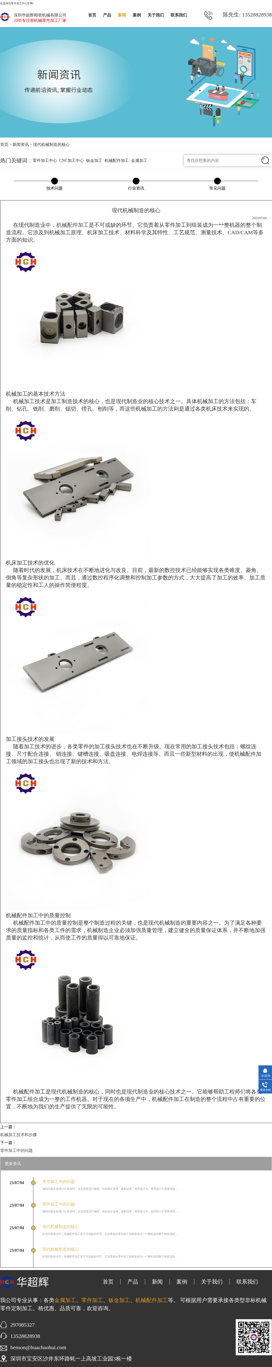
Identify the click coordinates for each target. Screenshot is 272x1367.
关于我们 (156, 15)
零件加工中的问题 (16, 1150)
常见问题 (217, 188)
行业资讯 (136, 188)
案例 (137, 15)
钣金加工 (94, 160)
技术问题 (54, 188)
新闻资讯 (21, 144)
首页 (92, 15)
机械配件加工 (117, 160)
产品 (107, 15)
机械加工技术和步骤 (18, 1135)
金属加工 (139, 160)
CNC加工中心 (71, 160)
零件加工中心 (45, 160)
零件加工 (92, 1300)
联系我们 (179, 15)
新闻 (122, 15)
